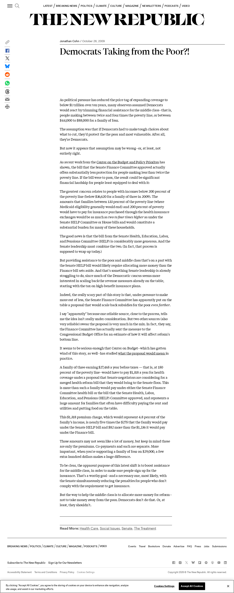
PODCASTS (171, 6)
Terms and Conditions (45, 572)
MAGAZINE (132, 6)
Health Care (89, 528)
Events (132, 546)
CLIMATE (101, 6)
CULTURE (116, 6)
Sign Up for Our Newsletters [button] (65, 563)
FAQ (189, 546)
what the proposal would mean (141, 353)
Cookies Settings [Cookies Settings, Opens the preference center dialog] (164, 586)
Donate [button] (167, 546)
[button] (7, 43)
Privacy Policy (67, 572)
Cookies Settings (86, 572)
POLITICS (86, 6)
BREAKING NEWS (66, 6)
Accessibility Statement (19, 572)
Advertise (178, 546)
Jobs (206, 546)
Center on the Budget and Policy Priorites (128, 162)
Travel (142, 546)
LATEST (47, 6)
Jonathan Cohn (69, 41)
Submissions (219, 546)
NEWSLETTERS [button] (151, 6)
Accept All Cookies (192, 586)
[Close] (228, 586)
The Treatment (145, 528)
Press (198, 546)
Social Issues (110, 528)
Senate (127, 528)
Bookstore (154, 546)
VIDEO (186, 6)
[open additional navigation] (10, 5)
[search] (17, 6)
